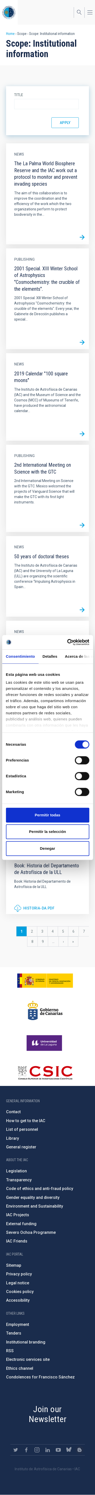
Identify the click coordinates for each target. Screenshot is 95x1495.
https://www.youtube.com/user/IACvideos (58, 1450)
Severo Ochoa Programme (31, 1232)
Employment (17, 1324)
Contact (13, 1111)
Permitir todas (47, 815)
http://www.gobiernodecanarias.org (45, 1010)
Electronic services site (28, 1359)
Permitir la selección (47, 831)
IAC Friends (16, 1241)
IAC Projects (17, 1214)
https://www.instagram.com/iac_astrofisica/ (37, 1450)
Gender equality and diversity (33, 1197)
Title (18, 95)
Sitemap (13, 1265)
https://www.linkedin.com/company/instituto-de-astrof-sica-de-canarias (47, 1450)
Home (10, 34)
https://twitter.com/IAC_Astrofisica (15, 1450)
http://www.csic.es (45, 1073)
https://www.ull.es (45, 1043)
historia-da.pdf (38, 908)
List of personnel (22, 1129)
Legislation (16, 1171)
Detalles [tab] (50, 656)
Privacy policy (19, 1274)
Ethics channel (19, 1368)
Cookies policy (20, 1291)
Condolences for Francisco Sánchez (40, 1377)
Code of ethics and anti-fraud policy (39, 1188)
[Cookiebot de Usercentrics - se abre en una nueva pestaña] (67, 642)
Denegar (47, 848)
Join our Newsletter (47, 1414)
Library (12, 1138)
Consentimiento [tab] (20, 656)
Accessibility (18, 1300)
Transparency (19, 1179)
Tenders (13, 1333)
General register (21, 1147)
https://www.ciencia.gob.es (45, 980)
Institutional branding (25, 1342)
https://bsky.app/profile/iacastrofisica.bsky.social (69, 1450)
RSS (10, 1350)
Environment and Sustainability (34, 1206)
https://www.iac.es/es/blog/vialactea (79, 1450)
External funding (21, 1223)
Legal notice (17, 1283)
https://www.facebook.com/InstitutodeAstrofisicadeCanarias (26, 1450)
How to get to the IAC (25, 1120)
